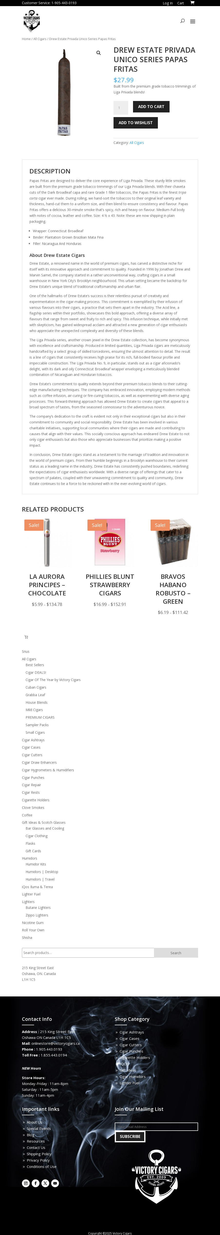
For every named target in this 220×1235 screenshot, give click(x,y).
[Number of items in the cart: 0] (26, 637)
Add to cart (151, 106)
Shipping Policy (39, 1153)
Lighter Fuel (129, 1082)
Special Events (39, 1128)
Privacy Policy (38, 1160)
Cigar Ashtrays (132, 1032)
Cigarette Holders (135, 1057)
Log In (168, 3)
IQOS (124, 1063)
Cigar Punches (131, 1051)
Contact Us (36, 1147)
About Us (34, 1122)
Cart (180, 3)
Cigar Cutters (131, 1044)
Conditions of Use (42, 1166)
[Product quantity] (121, 108)
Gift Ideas (128, 1070)
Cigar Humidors (133, 1076)
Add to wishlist (136, 122)
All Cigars (40, 39)
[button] (98, 53)
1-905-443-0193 (64, 2)
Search (176, 953)
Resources (36, 1141)
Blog (30, 1134)
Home (26, 39)
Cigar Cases (129, 1038)
